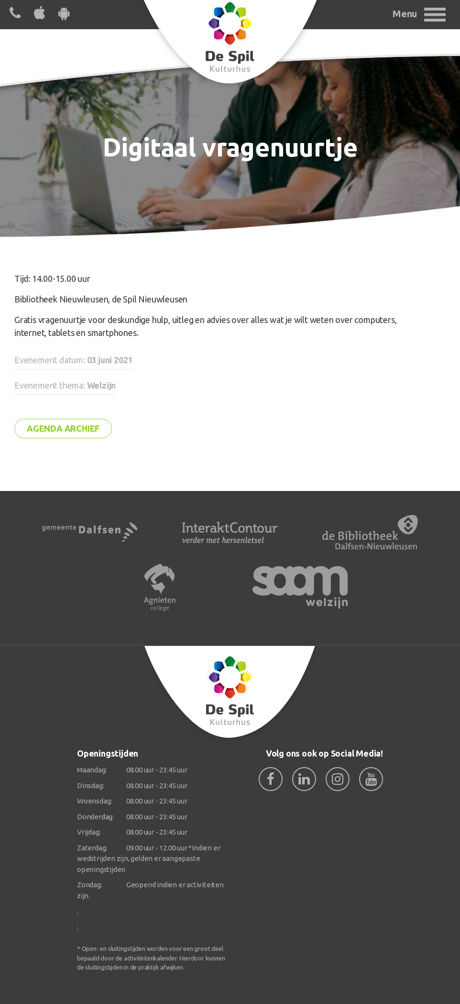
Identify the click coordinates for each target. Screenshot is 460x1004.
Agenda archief (63, 428)
